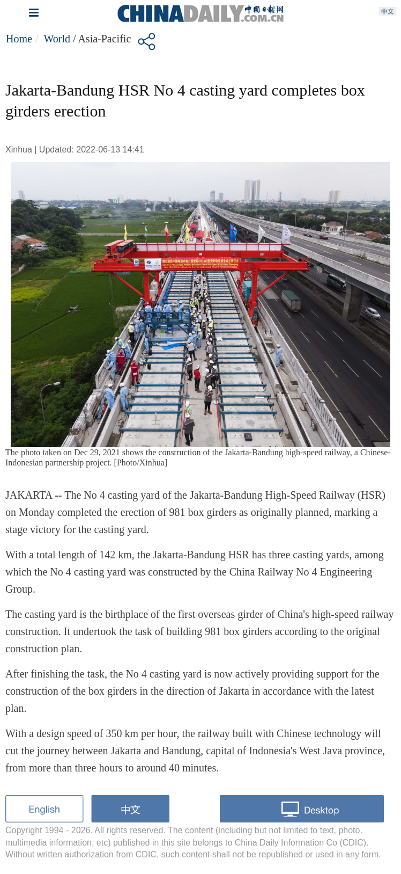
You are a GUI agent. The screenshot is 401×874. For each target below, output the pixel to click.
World (56, 39)
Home (19, 39)
